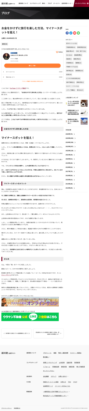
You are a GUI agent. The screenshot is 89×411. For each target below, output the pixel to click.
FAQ (69, 382)
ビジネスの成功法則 (73, 78)
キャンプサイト (6, 275)
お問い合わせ (62, 376)
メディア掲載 (70, 90)
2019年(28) (70, 163)
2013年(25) (70, 188)
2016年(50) (70, 175)
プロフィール (47, 353)
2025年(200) (71, 138)
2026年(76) (70, 134)
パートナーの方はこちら (62, 386)
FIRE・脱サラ (81, 51)
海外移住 (69, 70)
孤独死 (68, 59)
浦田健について (23, 3)
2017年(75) (70, 171)
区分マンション (71, 43)
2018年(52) (70, 167)
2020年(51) (70, 159)
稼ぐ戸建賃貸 (80, 367)
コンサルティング (35, 3)
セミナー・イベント (72, 86)
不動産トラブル (72, 66)
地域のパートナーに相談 (50, 382)
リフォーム (46, 367)
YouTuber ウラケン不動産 (18, 88)
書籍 (55, 353)
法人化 (69, 55)
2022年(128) (71, 150)
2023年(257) (71, 146)
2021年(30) (70, 155)
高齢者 (78, 63)
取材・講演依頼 (63, 353)
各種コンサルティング (50, 362)
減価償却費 (78, 55)
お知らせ (63, 382)
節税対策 (80, 82)
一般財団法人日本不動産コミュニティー (55, 391)
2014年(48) (70, 184)
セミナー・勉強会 (75, 353)
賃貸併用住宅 (81, 47)
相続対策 (77, 59)
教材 (44, 3)
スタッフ (53, 376)
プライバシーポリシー (6, 408)
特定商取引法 (17, 408)
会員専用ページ (67, 3)
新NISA (80, 90)
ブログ (50, 3)
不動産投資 (70, 47)
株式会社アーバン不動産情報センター (55, 396)
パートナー (56, 3)
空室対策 (70, 51)
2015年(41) (70, 179)
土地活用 (62, 362)
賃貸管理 (77, 362)
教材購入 (46, 357)
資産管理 (79, 70)
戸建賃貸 (69, 63)
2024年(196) (71, 142)
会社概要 (46, 376)
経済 (4, 44)
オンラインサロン (81, 3)
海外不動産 (70, 82)
